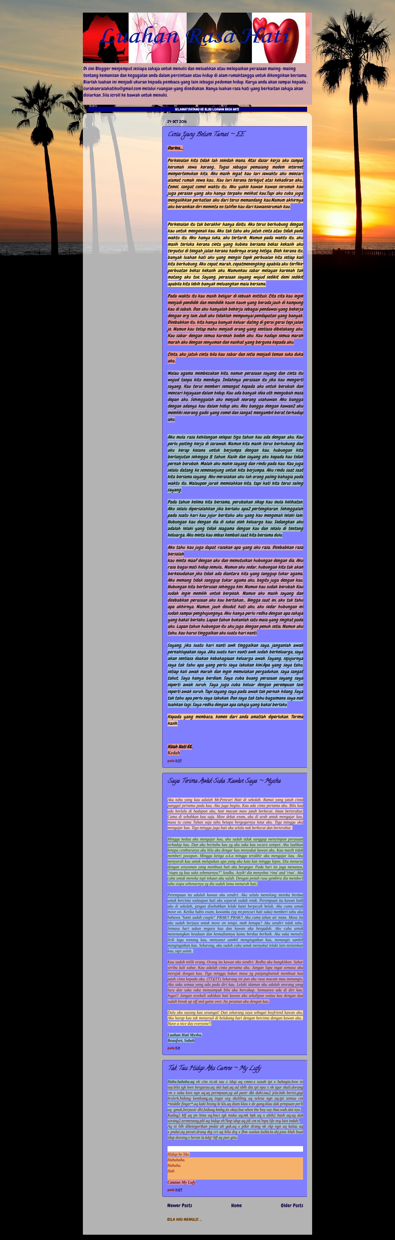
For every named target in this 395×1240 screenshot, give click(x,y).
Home (236, 1205)
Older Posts (292, 1205)
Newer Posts (179, 1205)
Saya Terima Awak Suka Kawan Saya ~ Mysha (224, 781)
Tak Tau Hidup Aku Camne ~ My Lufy (214, 1068)
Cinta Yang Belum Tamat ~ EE (206, 135)
